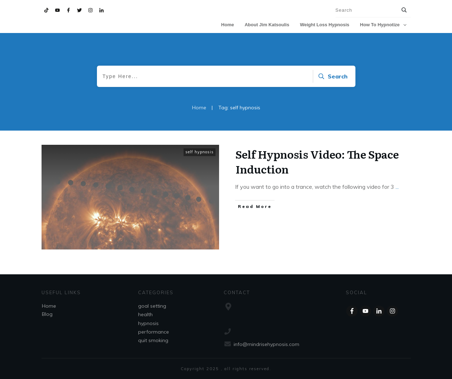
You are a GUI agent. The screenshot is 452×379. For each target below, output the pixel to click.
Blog (47, 314)
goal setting (152, 306)
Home (49, 306)
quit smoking (153, 340)
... (397, 186)
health (145, 314)
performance (153, 332)
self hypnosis (199, 151)
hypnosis (148, 323)
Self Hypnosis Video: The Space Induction (317, 161)
